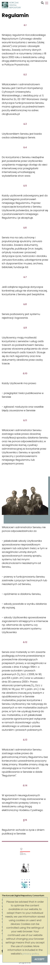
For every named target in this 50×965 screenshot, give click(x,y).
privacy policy (30, 953)
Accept (39, 959)
